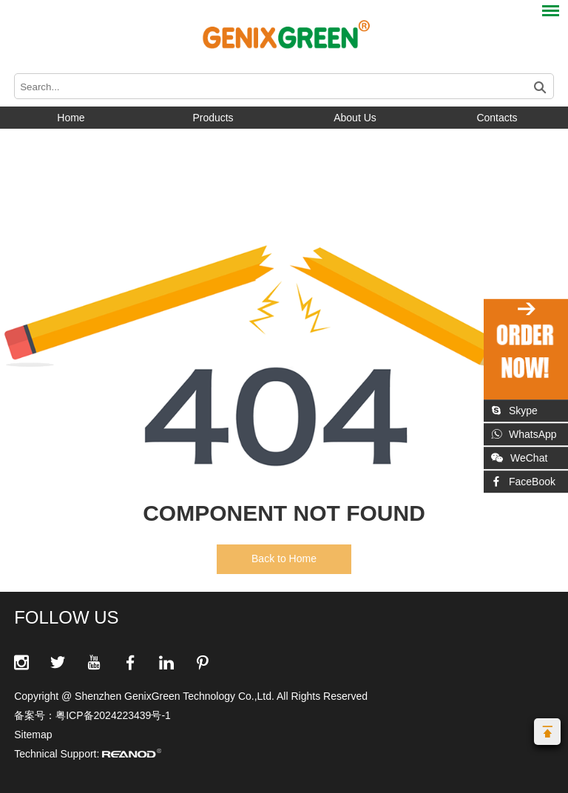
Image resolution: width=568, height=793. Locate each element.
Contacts (496, 118)
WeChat (519, 458)
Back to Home (284, 558)
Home (70, 118)
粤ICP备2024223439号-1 (113, 715)
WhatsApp (524, 434)
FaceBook (523, 481)
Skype (514, 410)
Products (212, 118)
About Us (355, 118)
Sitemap (33, 734)
